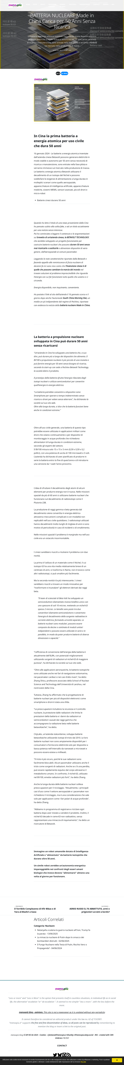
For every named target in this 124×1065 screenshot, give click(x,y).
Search (105, 4)
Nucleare (62, 54)
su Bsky (64, 73)
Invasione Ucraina (52, 5)
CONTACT (62, 1045)
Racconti (72, 4)
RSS (113, 4)
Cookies (43, 1035)
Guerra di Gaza (62, 5)
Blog (35, 4)
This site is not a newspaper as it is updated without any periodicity (62, 1012)
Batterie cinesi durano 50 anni (51, 200)
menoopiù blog (25, 1035)
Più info (83, 1062)
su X (58, 73)
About (42, 4)
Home (28, 4)
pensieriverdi (85, 4)
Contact (96, 4)
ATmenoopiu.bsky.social (83, 1035)
